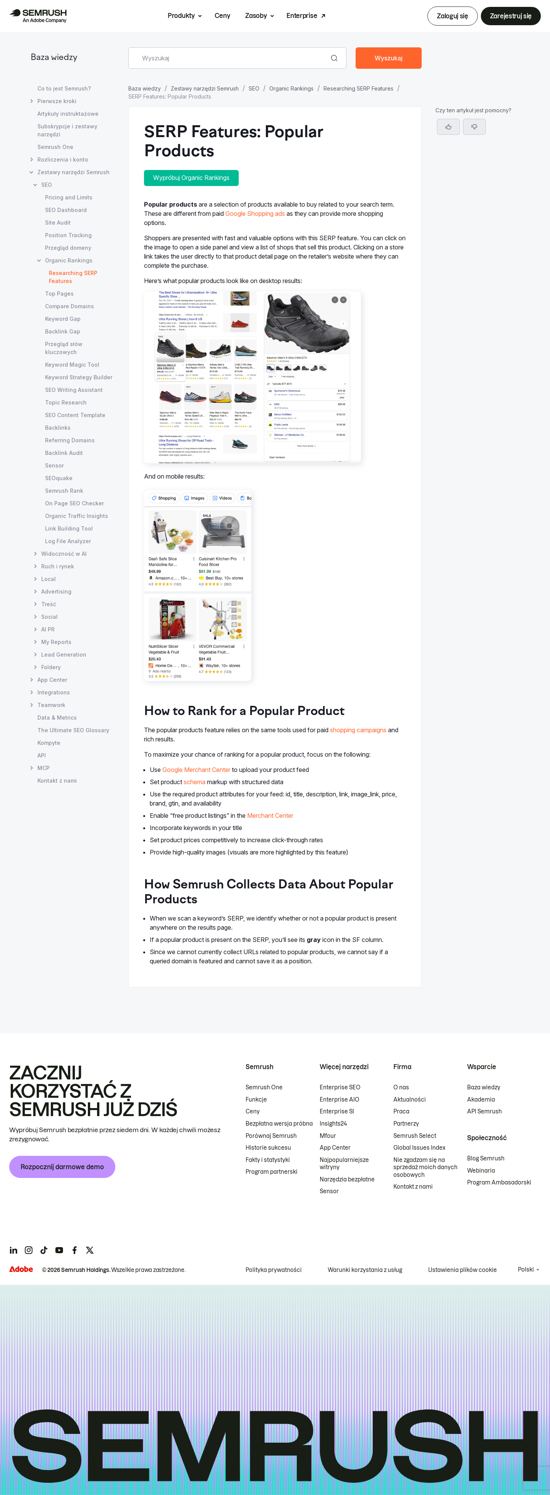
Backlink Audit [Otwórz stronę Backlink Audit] (64, 453)
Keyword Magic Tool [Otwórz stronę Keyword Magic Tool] (72, 364)
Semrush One (264, 1087)
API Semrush (484, 1111)
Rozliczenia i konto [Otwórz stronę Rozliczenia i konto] (62, 159)
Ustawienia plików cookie (462, 1270)
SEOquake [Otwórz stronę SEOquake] (59, 478)
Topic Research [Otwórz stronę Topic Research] (66, 402)
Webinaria (481, 1171)
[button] (474, 127)
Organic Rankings (291, 88)
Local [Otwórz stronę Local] (48, 579)
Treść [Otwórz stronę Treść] (48, 604)
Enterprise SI (337, 1111)
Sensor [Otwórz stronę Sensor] (54, 465)
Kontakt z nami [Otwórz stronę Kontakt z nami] (57, 780)
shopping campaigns (358, 730)
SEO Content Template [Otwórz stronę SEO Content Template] (75, 415)
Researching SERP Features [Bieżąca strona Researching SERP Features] (73, 277)
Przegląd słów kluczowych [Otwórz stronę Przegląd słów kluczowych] (63, 348)
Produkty (181, 15)
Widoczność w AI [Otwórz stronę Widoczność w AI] (64, 554)
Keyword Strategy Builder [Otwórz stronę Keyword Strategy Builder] (78, 377)
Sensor (329, 1191)
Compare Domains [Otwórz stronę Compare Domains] (69, 306)
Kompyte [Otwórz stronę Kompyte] (48, 742)
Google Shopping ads (255, 213)
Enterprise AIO (339, 1100)
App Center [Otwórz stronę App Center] (52, 680)
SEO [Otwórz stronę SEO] (46, 184)
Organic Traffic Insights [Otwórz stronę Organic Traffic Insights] (76, 516)
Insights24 (333, 1124)
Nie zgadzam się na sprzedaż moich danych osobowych (425, 1167)
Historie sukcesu (268, 1148)
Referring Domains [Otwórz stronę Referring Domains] (70, 440)
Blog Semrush (486, 1158)
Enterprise (301, 15)
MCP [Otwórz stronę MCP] (43, 768)
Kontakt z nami (413, 1187)
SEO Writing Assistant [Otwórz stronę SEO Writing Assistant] (74, 390)
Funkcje (256, 1100)
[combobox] (229, 58)
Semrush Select (414, 1136)
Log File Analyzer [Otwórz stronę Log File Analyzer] (68, 541)
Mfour (328, 1136)
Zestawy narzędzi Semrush (205, 88)
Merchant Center (270, 815)
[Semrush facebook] (74, 1250)
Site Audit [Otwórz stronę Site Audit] (58, 222)
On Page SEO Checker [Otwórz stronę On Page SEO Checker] (74, 503)
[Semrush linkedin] (13, 1250)
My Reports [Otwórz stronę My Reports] (56, 642)
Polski (526, 1270)
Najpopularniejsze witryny (344, 1164)
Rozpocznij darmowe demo (62, 1166)
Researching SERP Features (358, 88)
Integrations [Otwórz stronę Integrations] (53, 692)
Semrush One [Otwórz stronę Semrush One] (55, 147)
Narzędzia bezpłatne (347, 1179)
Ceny (222, 15)
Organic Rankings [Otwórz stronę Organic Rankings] (68, 260)
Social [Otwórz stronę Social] (49, 617)
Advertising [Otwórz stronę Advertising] (56, 591)
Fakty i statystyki (268, 1160)
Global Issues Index (419, 1148)
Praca (401, 1111)
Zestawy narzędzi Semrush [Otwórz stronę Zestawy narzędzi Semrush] (73, 172)
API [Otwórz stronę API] (41, 755)
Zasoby (256, 15)
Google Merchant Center (196, 769)
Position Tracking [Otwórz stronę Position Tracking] (68, 235)
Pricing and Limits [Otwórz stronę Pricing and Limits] (68, 197)
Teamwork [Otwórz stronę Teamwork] (51, 705)
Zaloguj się (452, 16)
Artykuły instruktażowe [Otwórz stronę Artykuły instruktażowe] (68, 113)
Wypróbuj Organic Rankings (191, 177)
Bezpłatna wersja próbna (279, 1124)
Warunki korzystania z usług (365, 1270)
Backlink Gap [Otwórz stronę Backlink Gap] (62, 331)
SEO (254, 88)
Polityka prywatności (274, 1270)
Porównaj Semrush (271, 1136)
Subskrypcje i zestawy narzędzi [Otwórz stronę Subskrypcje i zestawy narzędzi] (67, 130)
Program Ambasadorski (499, 1182)
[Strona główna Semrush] (37, 16)
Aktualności (409, 1100)
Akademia (481, 1100)
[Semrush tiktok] (44, 1250)
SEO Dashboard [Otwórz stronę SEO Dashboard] (66, 210)
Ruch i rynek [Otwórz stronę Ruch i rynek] (57, 566)
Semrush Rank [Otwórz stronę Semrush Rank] (64, 490)
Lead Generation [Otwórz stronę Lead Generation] (63, 654)
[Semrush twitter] (89, 1250)
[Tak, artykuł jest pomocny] (448, 127)
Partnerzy (406, 1124)
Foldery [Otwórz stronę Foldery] (51, 667)
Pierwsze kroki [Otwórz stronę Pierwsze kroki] (56, 101)
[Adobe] (21, 1269)
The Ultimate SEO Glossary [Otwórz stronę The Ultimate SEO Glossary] (73, 730)
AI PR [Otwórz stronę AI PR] (48, 629)
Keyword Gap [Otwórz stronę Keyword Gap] (63, 319)
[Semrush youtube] (59, 1250)
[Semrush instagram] (28, 1250)
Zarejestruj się (511, 16)
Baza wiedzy (54, 58)
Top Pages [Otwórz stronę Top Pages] (59, 293)
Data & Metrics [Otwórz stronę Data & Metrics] (57, 717)
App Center (335, 1148)
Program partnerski (272, 1172)
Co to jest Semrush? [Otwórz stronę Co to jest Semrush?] (64, 88)
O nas (401, 1087)
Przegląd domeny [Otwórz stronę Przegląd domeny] (68, 247)
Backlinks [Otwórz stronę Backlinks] (58, 427)
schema (194, 782)
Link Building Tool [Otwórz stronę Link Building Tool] (69, 528)
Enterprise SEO (340, 1087)
